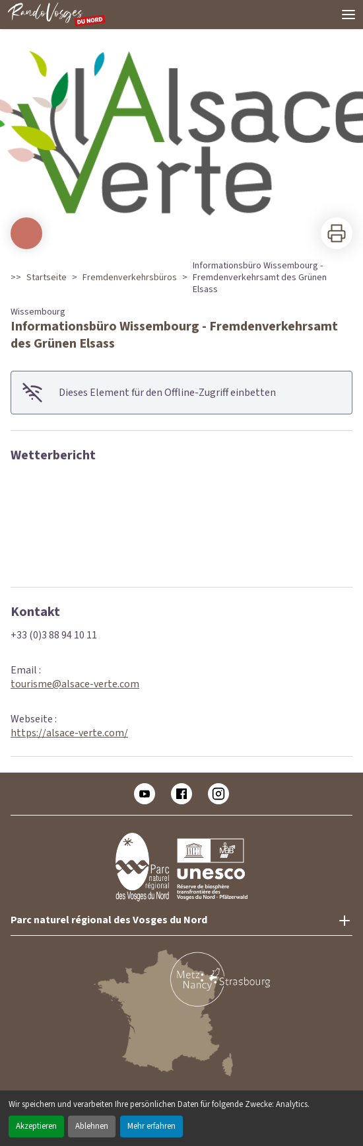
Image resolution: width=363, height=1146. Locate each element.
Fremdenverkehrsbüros (129, 277)
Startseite (46, 277)
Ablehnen (91, 1126)
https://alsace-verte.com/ (69, 733)
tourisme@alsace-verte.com (75, 684)
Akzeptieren (36, 1126)
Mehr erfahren (151, 1126)
